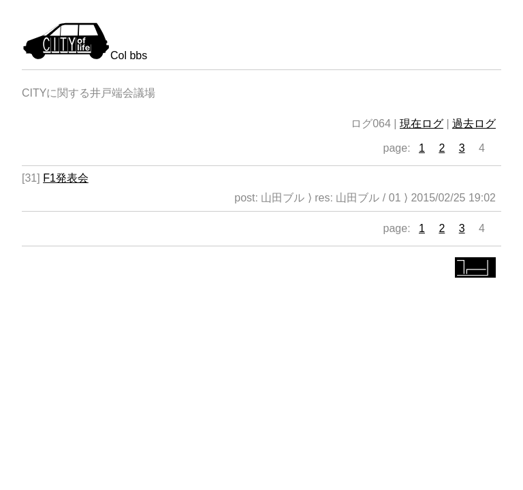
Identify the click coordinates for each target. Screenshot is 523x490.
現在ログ (421, 123)
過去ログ (474, 123)
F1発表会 (66, 178)
